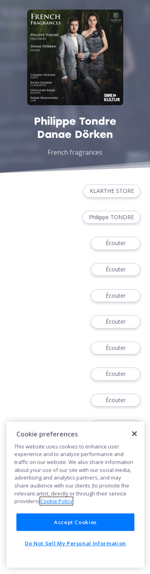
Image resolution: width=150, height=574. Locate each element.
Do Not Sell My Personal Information (75, 543)
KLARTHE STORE (112, 191)
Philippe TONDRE (111, 217)
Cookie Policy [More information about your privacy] (56, 501)
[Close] (134, 433)
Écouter (115, 243)
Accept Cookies (75, 522)
